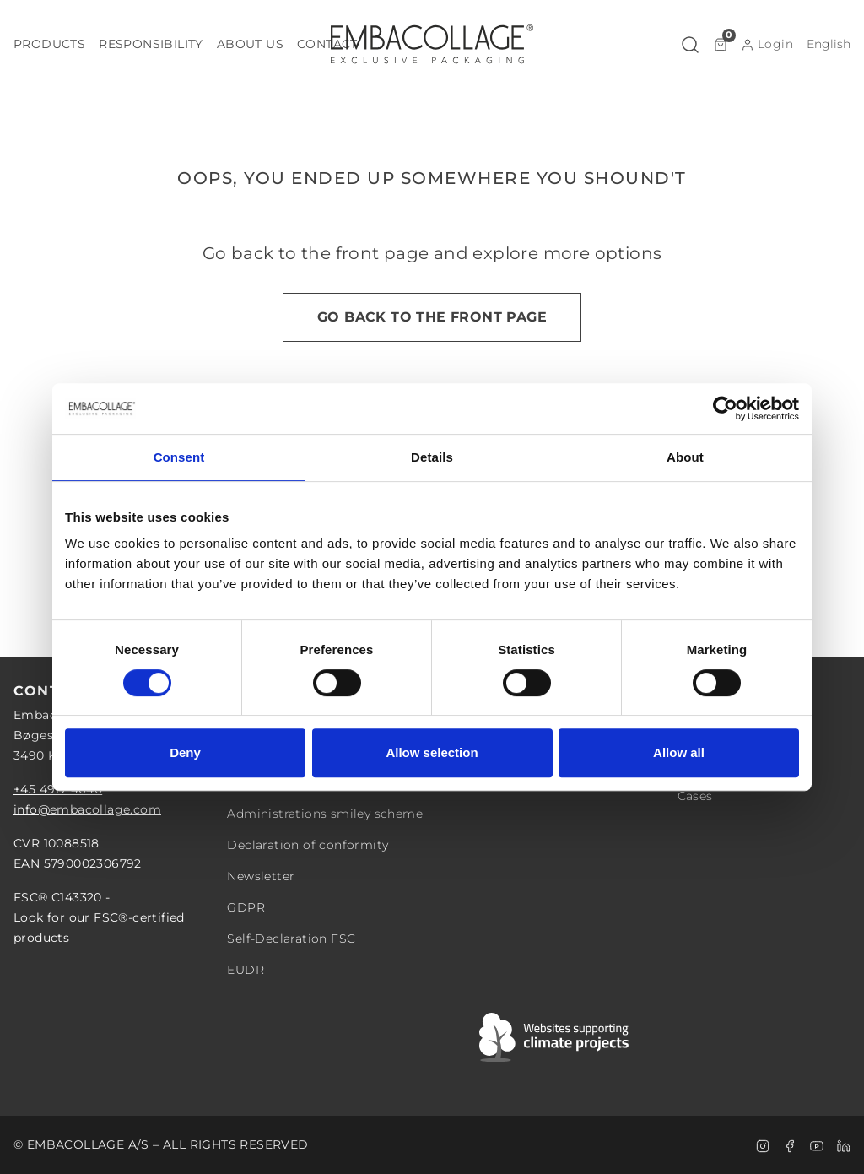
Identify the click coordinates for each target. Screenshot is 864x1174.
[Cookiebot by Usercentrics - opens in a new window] (725, 408)
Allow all (679, 752)
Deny (185, 752)
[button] (49, 44)
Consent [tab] (179, 457)
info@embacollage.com (87, 809)
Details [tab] (432, 457)
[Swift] (555, 1037)
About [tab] (685, 457)
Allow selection (432, 752)
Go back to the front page (432, 317)
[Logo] (432, 43)
